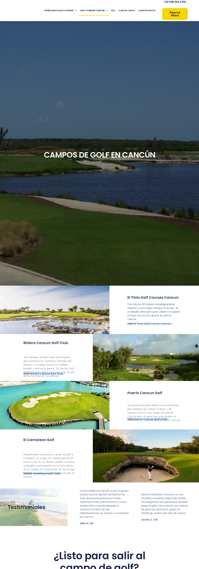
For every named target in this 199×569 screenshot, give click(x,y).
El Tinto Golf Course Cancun (152, 323)
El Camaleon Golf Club (44, 473)
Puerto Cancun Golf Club (150, 419)
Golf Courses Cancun (93, 10)
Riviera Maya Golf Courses (60, 10)
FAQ (113, 10)
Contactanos (126, 10)
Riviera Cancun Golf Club (46, 373)
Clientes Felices (147, 10)
